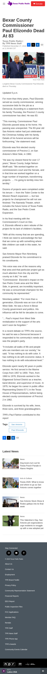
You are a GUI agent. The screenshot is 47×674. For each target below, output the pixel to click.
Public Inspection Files (13, 607)
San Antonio (17, 424)
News (22, 459)
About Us (8, 564)
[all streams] (43, 671)
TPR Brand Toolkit (12, 580)
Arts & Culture (26, 478)
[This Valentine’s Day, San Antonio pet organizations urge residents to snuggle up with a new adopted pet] (11, 521)
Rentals (8, 623)
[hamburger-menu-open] (4, 3)
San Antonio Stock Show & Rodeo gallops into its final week (32, 504)
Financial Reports (12, 596)
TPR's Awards (10, 644)
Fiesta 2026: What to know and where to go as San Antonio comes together (32, 485)
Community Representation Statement (20, 591)
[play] (3, 671)
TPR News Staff (11, 633)
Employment (10, 575)
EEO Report (9, 601)
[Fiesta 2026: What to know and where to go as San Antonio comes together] (11, 482)
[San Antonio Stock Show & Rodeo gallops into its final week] (11, 502)
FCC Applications (11, 612)
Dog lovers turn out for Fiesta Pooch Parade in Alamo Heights (30, 466)
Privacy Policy (10, 585)
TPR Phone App (11, 639)
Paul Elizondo (18, 430)
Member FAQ (10, 617)
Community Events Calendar (16, 649)
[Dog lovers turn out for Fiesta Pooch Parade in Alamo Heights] (11, 463)
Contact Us (9, 569)
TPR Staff (9, 628)
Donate (39, 4)
